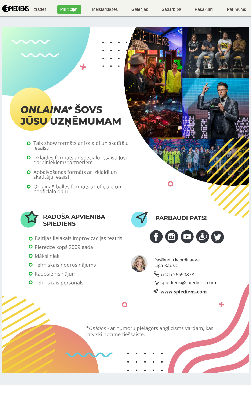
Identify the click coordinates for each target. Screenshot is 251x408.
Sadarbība (171, 9)
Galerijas (139, 9)
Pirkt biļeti (69, 9)
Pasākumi (204, 9)
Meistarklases (105, 9)
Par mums (236, 9)
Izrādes (40, 9)
